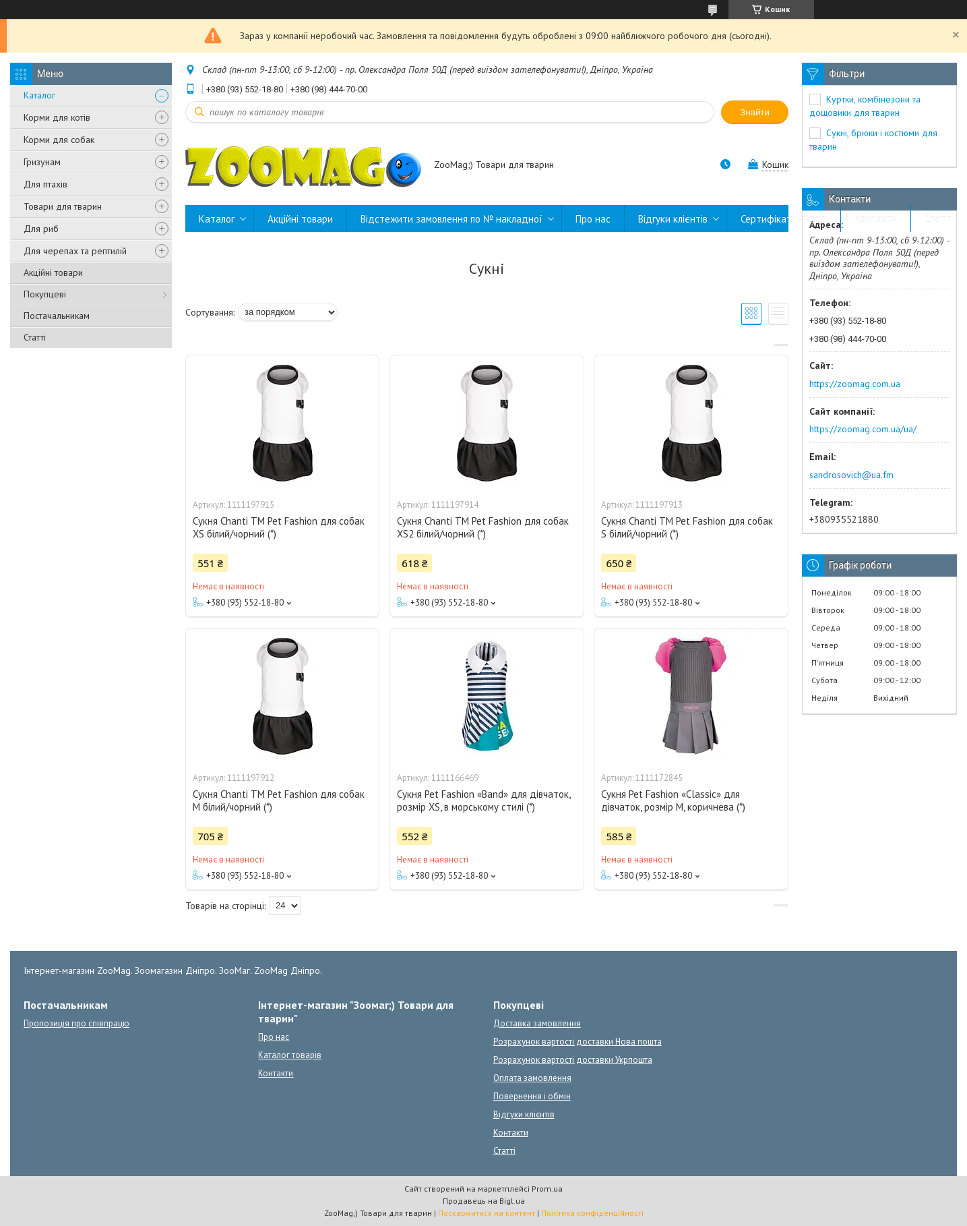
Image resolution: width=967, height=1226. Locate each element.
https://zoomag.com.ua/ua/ (862, 429)
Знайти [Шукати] (755, 112)
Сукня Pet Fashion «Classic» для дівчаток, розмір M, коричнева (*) (673, 800)
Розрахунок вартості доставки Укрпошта (572, 1060)
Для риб (41, 229)
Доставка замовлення (537, 1023)
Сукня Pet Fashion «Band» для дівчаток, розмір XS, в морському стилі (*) (483, 800)
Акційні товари (53, 272)
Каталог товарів (289, 1055)
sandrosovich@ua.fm (851, 475)
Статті (35, 337)
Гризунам (42, 162)
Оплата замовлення (532, 1078)
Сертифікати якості (784, 219)
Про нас (593, 219)
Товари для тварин (63, 206)
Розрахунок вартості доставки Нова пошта (577, 1041)
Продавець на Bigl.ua (484, 1201)
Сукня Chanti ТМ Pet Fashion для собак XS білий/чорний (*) (279, 527)
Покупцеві (45, 294)
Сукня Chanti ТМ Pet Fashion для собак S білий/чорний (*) (687, 527)
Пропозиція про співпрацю (76, 1023)
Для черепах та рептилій (75, 251)
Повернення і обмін (532, 1096)
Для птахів (45, 184)
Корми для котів (57, 117)
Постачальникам (57, 316)
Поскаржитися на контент (486, 1213)
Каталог (39, 95)
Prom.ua (547, 1189)
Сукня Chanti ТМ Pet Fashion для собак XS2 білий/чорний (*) (483, 527)
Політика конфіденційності (592, 1213)
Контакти (875, 219)
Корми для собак (59, 140)
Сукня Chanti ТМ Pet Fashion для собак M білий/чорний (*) (279, 800)
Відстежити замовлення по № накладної (451, 219)
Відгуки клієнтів (673, 219)
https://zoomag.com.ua (854, 384)
